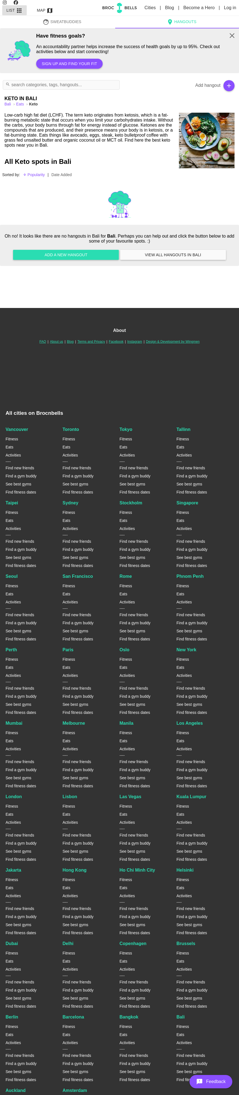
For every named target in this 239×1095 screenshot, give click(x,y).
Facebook (116, 342)
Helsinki (184, 870)
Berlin (12, 1017)
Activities (13, 455)
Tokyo (126, 429)
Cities (150, 7)
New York (186, 649)
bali (8, 104)
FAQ (43, 342)
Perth (11, 649)
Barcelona (73, 1017)
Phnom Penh (190, 576)
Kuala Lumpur (191, 796)
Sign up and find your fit (69, 64)
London (14, 796)
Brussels (185, 943)
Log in (230, 7)
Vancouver (17, 429)
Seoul (12, 576)
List (14, 10)
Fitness (12, 439)
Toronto (71, 429)
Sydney (70, 502)
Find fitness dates (21, 492)
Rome (126, 576)
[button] (210, 1081)
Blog (170, 7)
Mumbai (14, 723)
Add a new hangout (66, 255)
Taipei (12, 502)
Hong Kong (75, 870)
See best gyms (18, 484)
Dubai (12, 943)
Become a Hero (199, 7)
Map (45, 10)
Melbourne (74, 723)
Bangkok (129, 1017)
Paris (68, 649)
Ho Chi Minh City (137, 870)
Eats (20, 104)
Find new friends (20, 468)
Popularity (34, 174)
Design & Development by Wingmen (173, 342)
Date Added (61, 174)
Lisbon (70, 796)
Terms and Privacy (91, 342)
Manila (127, 723)
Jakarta (13, 870)
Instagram (134, 342)
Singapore (187, 502)
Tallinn (183, 429)
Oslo (125, 649)
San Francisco (78, 576)
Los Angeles (189, 723)
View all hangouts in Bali (173, 255)
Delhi (68, 943)
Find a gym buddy (21, 476)
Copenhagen (133, 943)
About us (56, 342)
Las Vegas (130, 796)
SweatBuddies (62, 21)
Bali (180, 1017)
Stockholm (131, 502)
